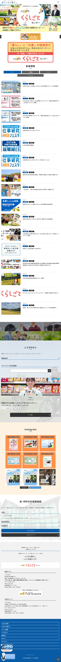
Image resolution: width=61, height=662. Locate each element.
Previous (0, 36)
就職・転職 (18, 408)
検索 (49, 370)
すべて (12, 72)
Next (60, 36)
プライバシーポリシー (30, 654)
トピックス (30, 75)
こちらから (10, 583)
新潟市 (14, 408)
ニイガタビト (4, 632)
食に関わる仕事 (8, 408)
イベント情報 (4, 629)
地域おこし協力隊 (5, 647)
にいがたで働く (5, 623)
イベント (49, 72)
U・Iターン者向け (7, 515)
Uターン (3, 408)
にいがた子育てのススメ (7, 644)
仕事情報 (30, 72)
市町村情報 (4, 650)
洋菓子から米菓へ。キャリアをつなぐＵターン (19, 403)
